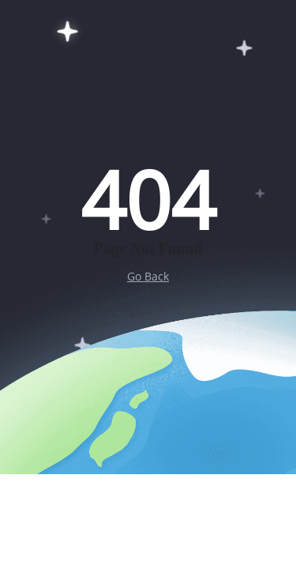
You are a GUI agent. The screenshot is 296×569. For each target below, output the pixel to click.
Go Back (148, 276)
